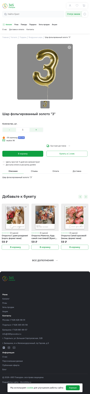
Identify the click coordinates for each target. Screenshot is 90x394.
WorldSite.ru (25, 382)
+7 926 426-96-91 (17, 320)
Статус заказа (73, 14)
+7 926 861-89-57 (19, 330)
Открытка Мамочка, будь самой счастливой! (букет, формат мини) (43, 238)
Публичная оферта (10, 365)
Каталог (7, 24)
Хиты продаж (8, 307)
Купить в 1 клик (67, 155)
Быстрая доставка (58, 146)
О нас (4, 29)
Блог (4, 369)
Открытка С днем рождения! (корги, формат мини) (15, 238)
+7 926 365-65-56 (20, 325)
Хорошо (73, 388)
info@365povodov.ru (11, 334)
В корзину (23, 155)
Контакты (30, 29)
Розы (4, 303)
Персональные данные (12, 361)
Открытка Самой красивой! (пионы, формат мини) (73, 238)
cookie (30, 387)
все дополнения (45, 262)
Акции (5, 311)
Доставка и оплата (16, 29)
